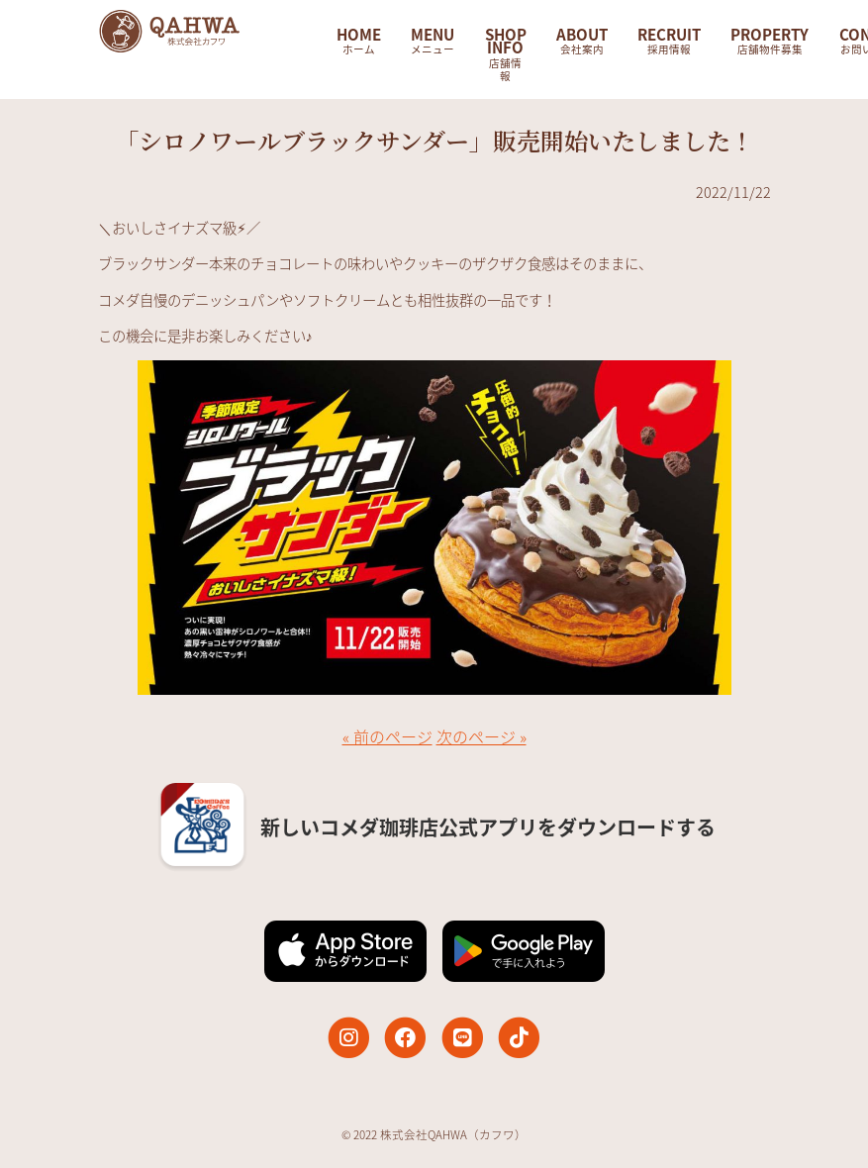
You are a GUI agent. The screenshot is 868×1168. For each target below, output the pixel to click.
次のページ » (481, 736)
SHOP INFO (506, 53)
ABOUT (582, 40)
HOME (359, 40)
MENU (432, 40)
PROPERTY (769, 40)
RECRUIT (669, 40)
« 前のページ (387, 736)
